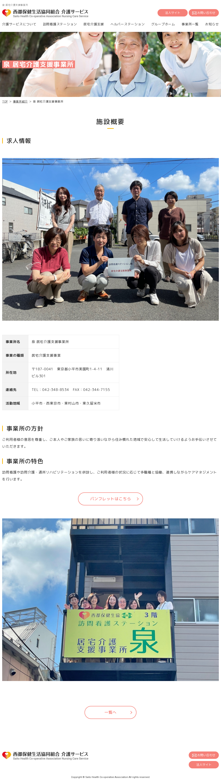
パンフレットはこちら (110, 498)
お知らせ (212, 24)
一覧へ (110, 712)
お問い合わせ (203, 13)
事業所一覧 (190, 24)
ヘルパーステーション (127, 24)
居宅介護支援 (93, 24)
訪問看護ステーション (60, 24)
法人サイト (172, 13)
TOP (5, 101)
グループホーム (163, 24)
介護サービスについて (19, 24)
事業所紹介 (20, 101)
